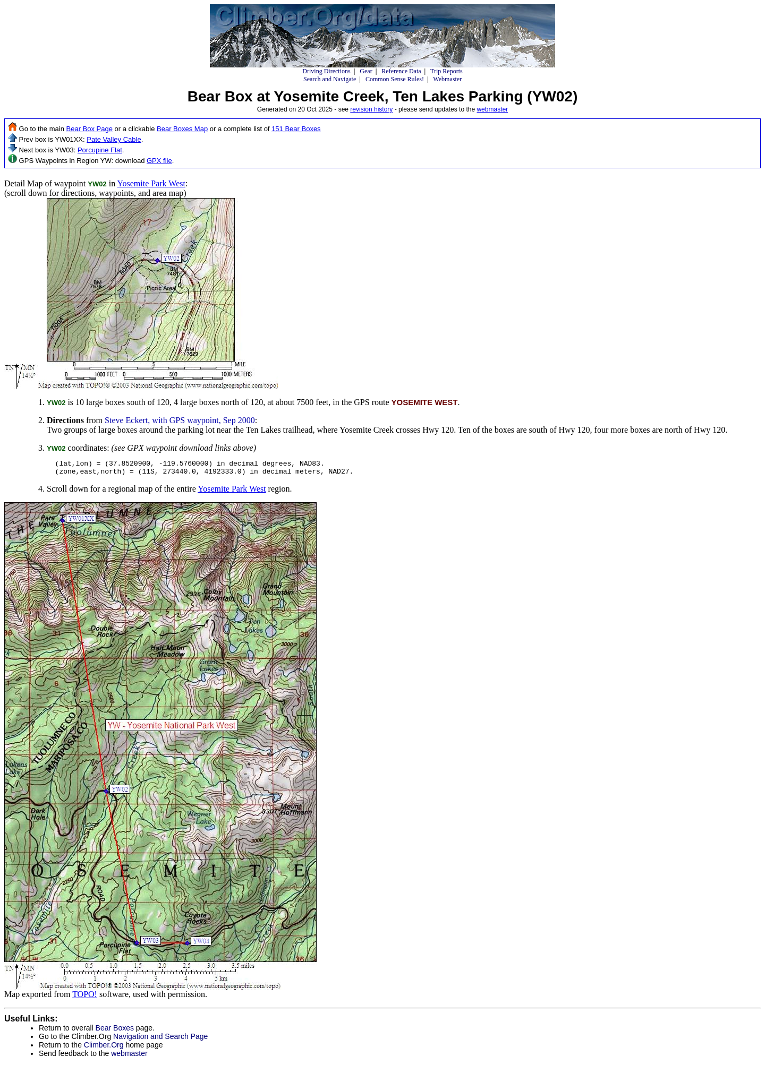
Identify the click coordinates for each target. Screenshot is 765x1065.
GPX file (159, 161)
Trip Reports (446, 71)
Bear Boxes (115, 1031)
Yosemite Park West (151, 183)
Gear (366, 71)
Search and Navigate (329, 79)
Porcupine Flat (100, 150)
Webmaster (447, 79)
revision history (371, 109)
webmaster (492, 109)
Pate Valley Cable (114, 139)
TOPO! (84, 997)
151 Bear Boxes (296, 129)
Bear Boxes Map (182, 129)
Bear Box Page (89, 129)
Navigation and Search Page (160, 1039)
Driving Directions (326, 71)
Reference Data (401, 71)
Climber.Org (104, 1048)
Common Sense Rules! (395, 79)
